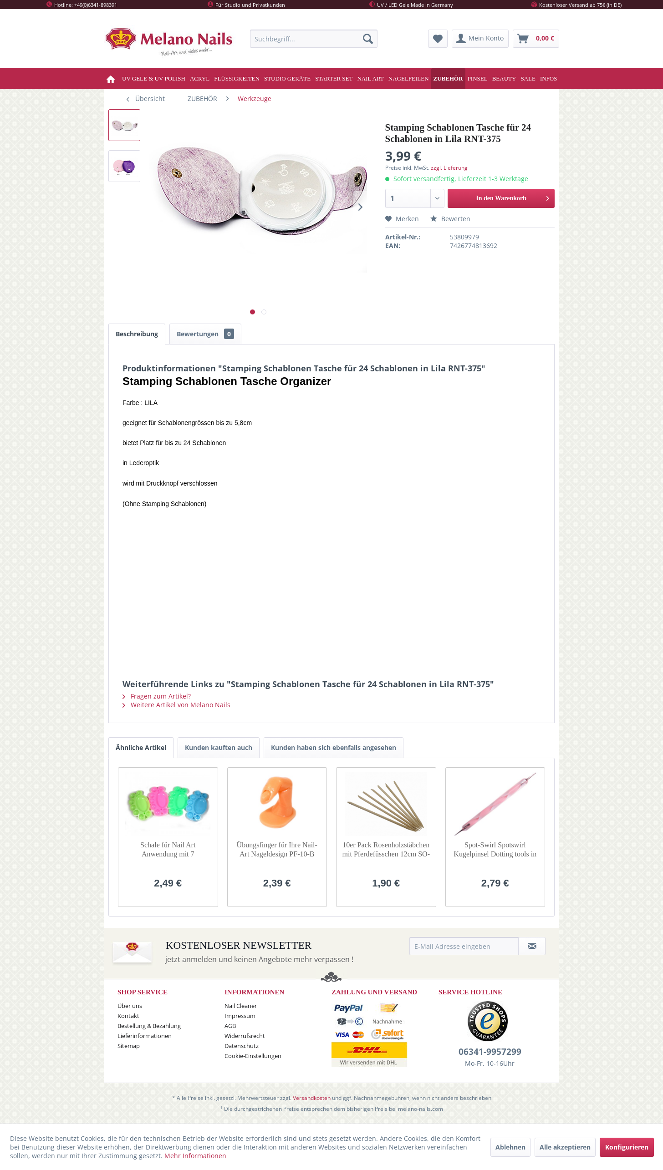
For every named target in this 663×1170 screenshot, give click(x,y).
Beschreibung (137, 333)
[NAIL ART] (370, 78)
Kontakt (128, 1016)
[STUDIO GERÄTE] (287, 78)
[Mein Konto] (480, 39)
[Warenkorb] (536, 39)
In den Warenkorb (512, 196)
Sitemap (128, 1046)
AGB (230, 1026)
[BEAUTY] (504, 78)
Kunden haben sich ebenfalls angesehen (333, 747)
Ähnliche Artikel (141, 747)
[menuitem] (313, 39)
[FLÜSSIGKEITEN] (237, 78)
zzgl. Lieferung (449, 168)
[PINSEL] (477, 78)
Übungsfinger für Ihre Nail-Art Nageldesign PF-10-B (277, 849)
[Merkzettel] (438, 39)
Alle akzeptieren (565, 1147)
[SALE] (528, 78)
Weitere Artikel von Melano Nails (176, 704)
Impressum (239, 1016)
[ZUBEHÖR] (448, 78)
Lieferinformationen (144, 1036)
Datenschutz (241, 1046)
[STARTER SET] (334, 78)
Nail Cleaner (240, 1006)
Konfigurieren (626, 1147)
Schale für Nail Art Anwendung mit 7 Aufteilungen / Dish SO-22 (167, 850)
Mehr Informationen (195, 1155)
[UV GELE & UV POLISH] (154, 78)
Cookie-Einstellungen (252, 1056)
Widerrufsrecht (244, 1036)
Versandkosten (312, 1098)
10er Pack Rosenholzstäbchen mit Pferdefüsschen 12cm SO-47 (386, 850)
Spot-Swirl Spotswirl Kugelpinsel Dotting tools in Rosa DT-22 (495, 850)
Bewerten (450, 218)
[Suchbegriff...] (313, 39)
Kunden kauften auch (218, 747)
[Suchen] (367, 39)
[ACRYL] (200, 78)
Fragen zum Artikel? (156, 696)
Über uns (129, 1006)
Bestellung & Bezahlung (149, 1026)
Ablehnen (510, 1147)
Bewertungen (205, 334)
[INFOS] (549, 78)
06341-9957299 (490, 1052)
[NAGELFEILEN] (408, 78)
